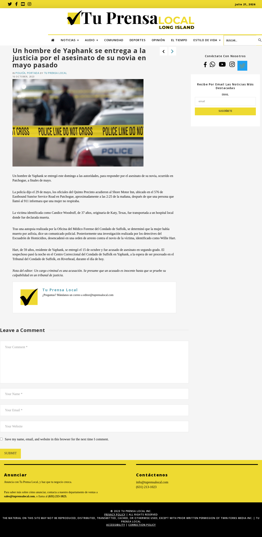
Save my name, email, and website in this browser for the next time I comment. (57, 439)
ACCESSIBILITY (115, 525)
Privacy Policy (114, 514)
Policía (20, 73)
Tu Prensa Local (55, 73)
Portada (33, 73)
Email (225, 94)
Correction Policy (142, 525)
